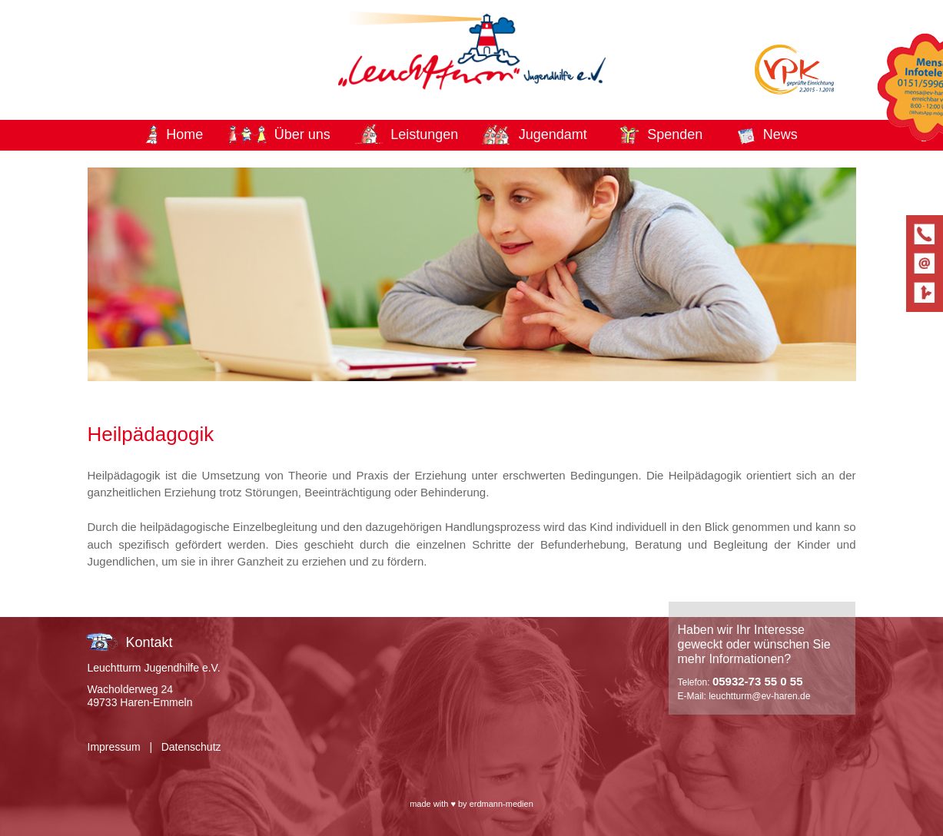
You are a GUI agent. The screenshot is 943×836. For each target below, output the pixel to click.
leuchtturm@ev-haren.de (759, 696)
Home (184, 134)
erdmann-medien (501, 803)
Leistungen (424, 134)
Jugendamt (553, 134)
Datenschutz (191, 747)
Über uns (302, 134)
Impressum (114, 747)
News (780, 134)
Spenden (674, 134)
